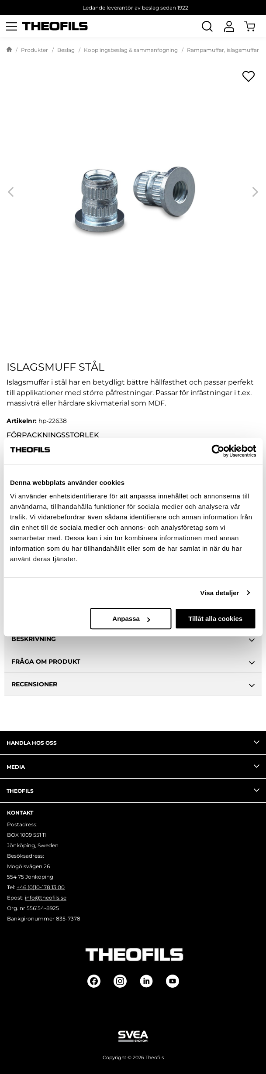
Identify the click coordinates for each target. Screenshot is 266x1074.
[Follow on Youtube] (172, 981)
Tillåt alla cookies (215, 618)
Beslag (66, 50)
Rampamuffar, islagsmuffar (223, 50)
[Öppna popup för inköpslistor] (248, 76)
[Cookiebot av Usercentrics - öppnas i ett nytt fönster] (218, 450)
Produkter (34, 50)
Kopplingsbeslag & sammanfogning (131, 50)
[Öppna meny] (11, 26)
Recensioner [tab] (133, 685)
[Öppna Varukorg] (255, 26)
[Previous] (11, 191)
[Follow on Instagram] (120, 981)
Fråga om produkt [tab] (133, 662)
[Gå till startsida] (9, 50)
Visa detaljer (219, 593)
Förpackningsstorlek (53, 435)
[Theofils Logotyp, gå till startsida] (55, 26)
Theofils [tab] (133, 790)
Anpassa (131, 618)
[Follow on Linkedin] (146, 981)
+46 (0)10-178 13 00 (41, 887)
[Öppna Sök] (207, 26)
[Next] (255, 191)
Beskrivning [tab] (133, 640)
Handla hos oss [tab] (133, 742)
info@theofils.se (45, 897)
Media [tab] (133, 766)
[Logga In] (229, 26)
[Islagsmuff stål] (133, 191)
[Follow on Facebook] (94, 981)
